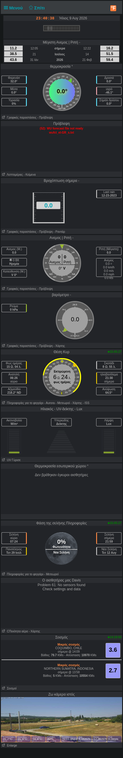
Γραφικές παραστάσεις (19, 117)
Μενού (14, 7)
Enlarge (9, 745)
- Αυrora (49, 403)
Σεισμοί (9, 688)
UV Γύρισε (11, 460)
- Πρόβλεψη (45, 117)
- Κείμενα (29, 174)
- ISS (86, 403)
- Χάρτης (59, 346)
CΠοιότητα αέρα (14, 631)
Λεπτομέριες (12, 174)
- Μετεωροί (62, 403)
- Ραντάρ (59, 231)
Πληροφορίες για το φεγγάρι (22, 403)
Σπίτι (36, 7)
